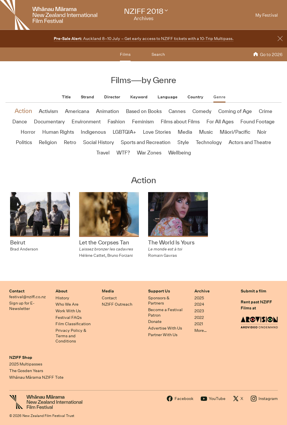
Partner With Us (162, 334)
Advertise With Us (165, 328)
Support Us (159, 291)
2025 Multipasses (25, 364)
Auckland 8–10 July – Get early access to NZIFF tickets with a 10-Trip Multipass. (144, 38)
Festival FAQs (69, 317)
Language (167, 96)
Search (158, 54)
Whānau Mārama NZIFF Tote (36, 377)
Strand (87, 96)
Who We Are (67, 304)
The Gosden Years (26, 370)
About (61, 291)
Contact (16, 291)
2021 (198, 323)
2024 (199, 304)
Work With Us (68, 310)
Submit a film (253, 291)
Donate (155, 321)
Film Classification (73, 323)
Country (195, 96)
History (62, 297)
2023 (199, 310)
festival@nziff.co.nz (27, 296)
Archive (202, 291)
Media (108, 291)
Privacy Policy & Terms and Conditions (71, 336)
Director (112, 96)
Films (125, 54)
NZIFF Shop (20, 357)
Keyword (139, 96)
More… (200, 330)
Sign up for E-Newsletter (22, 305)
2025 (199, 297)
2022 (199, 317)
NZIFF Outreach (117, 304)
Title (66, 96)
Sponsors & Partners (158, 300)
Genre (219, 96)
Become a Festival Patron (165, 312)
